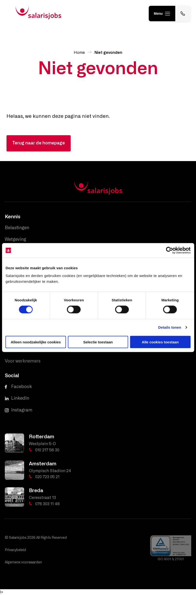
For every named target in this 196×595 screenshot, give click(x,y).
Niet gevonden (108, 53)
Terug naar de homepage (38, 143)
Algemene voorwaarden (23, 562)
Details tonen (169, 327)
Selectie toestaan (98, 342)
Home (79, 53)
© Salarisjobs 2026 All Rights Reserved (36, 537)
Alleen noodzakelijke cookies (36, 342)
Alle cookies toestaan (160, 342)
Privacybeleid (15, 550)
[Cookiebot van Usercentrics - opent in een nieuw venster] (169, 250)
